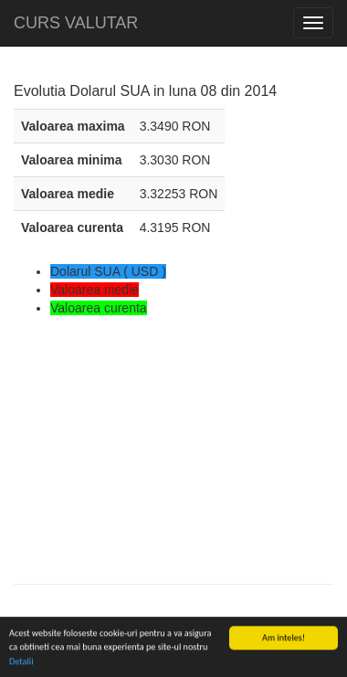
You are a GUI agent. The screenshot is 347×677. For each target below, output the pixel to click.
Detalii (21, 662)
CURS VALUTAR (76, 23)
